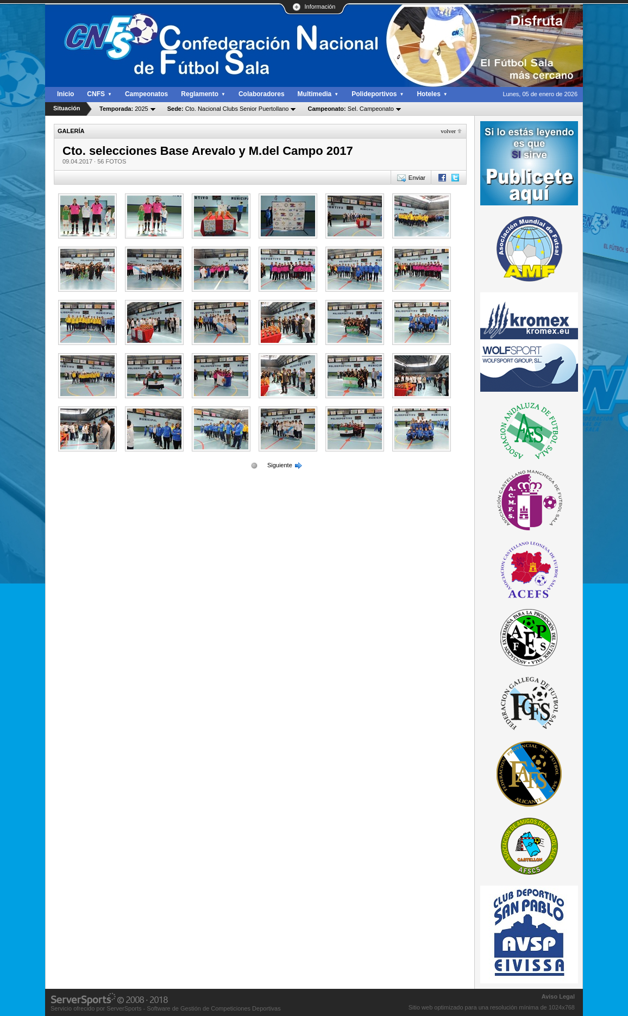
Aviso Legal (558, 996)
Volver (448, 131)
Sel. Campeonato (350, 108)
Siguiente (279, 465)
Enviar (417, 177)
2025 (123, 108)
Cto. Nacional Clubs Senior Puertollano (228, 108)
